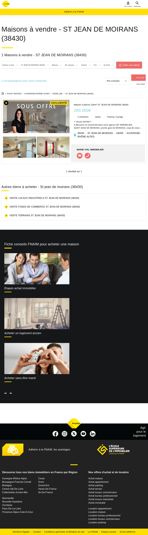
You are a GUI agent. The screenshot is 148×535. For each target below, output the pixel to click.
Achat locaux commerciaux (102, 492)
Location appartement (99, 508)
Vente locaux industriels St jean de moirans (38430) (44, 198)
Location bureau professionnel (104, 515)
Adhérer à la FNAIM (74, 11)
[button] (6, 103)
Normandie (8, 498)
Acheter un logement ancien (22, 333)
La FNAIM (93, 532)
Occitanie (7, 505)
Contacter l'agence (80, 156)
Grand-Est (43, 485)
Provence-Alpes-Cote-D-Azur (17, 512)
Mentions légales (21, 532)
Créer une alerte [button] (131, 65)
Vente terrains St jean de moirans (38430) (37, 215)
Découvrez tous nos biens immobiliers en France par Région (39, 472)
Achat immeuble (96, 503)
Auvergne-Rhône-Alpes (14, 478)
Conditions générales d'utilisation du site (64, 532)
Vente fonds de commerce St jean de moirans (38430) (45, 207)
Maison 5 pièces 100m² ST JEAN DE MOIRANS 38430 (101, 104)
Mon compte (128, 6)
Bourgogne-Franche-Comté (16, 482)
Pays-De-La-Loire (11, 508)
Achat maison (95, 478)
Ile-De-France (45, 492)
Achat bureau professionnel (102, 496)
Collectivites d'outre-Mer (15, 492)
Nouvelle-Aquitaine (12, 501)
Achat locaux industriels (100, 499)
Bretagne (7, 485)
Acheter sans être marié (20, 378)
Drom (41, 482)
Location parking (97, 522)
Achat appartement (98, 482)
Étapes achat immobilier (20, 288)
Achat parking (95, 485)
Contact (37, 532)
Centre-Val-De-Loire (12, 489)
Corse (41, 478)
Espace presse (108, 532)
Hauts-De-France (47, 489)
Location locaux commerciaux (104, 519)
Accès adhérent (127, 532)
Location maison (97, 512)
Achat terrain (95, 489)
